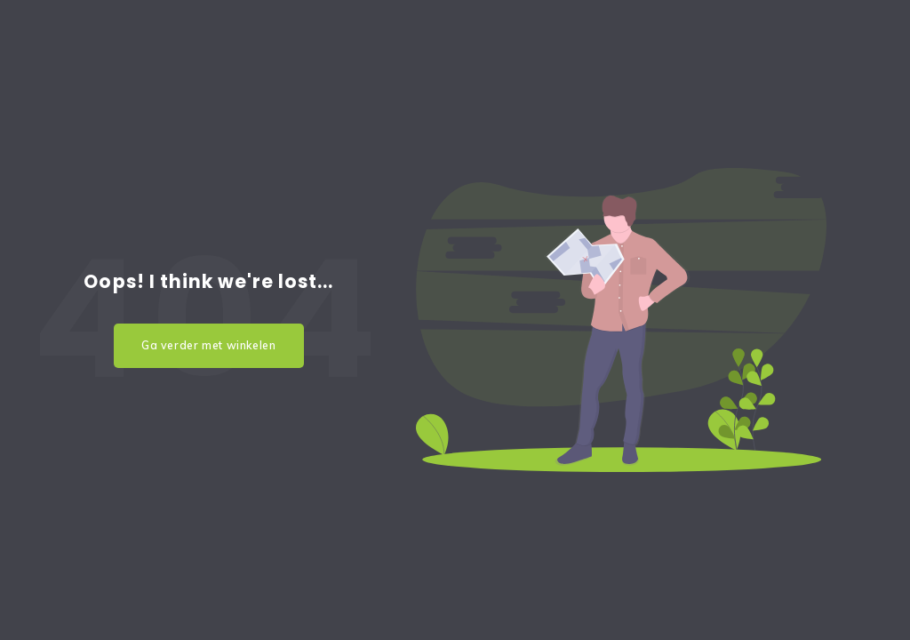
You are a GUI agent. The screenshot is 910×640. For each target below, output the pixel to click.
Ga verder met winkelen (208, 345)
